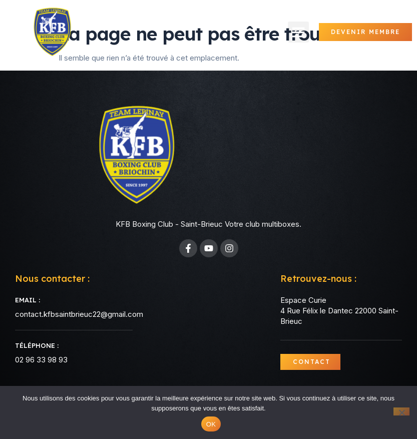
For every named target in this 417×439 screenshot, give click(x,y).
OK (211, 424)
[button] (298, 32)
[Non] (401, 411)
